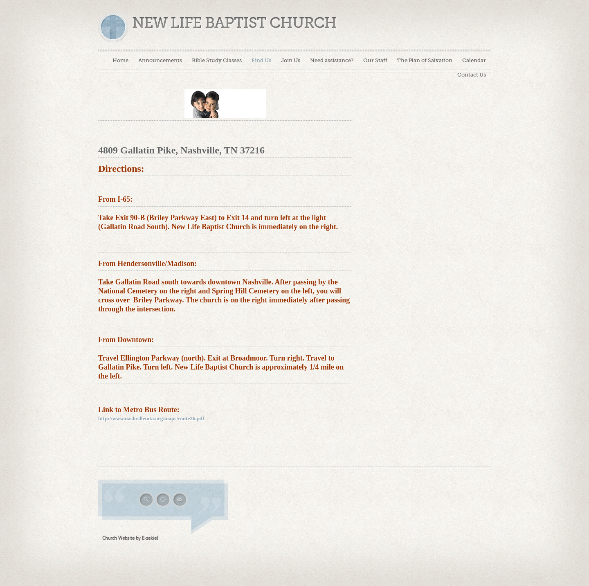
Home (120, 60)
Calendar (474, 60)
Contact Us (471, 75)
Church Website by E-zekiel (130, 538)
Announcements (160, 60)
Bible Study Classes (217, 60)
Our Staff (375, 60)
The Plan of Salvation (424, 60)
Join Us (290, 60)
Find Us (261, 60)
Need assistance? (331, 60)
